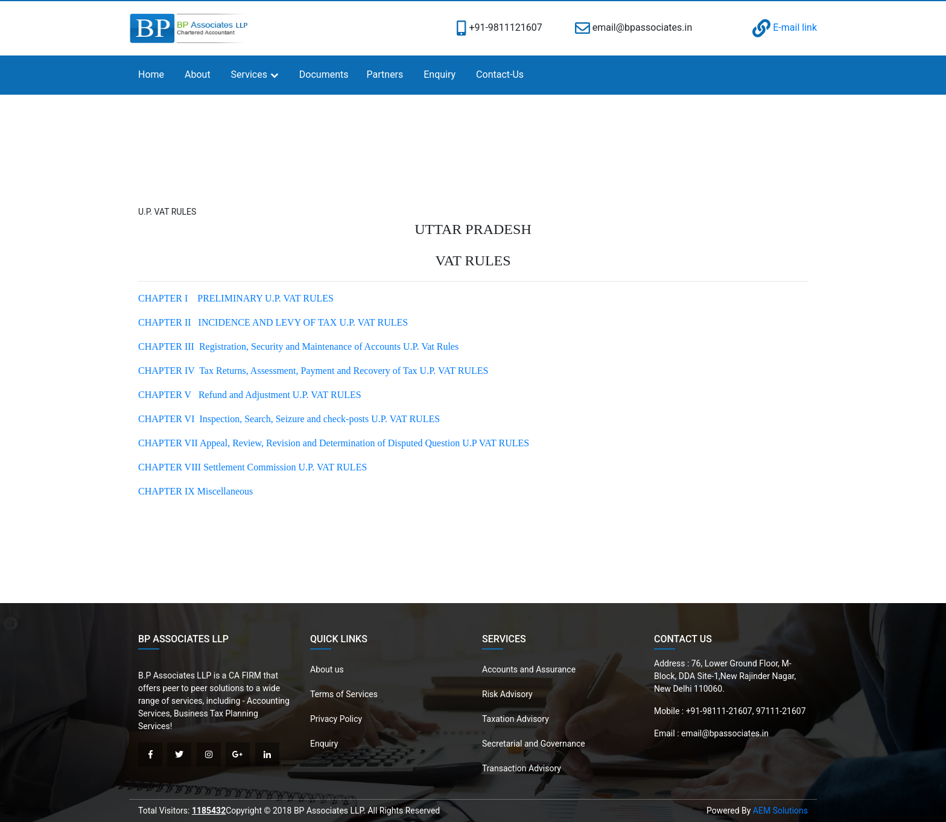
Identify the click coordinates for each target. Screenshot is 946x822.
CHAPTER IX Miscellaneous (195, 491)
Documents (324, 74)
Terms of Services (344, 694)
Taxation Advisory (515, 719)
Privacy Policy (336, 719)
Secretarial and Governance (533, 743)
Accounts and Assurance (529, 669)
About (198, 74)
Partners (385, 74)
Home (151, 74)
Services (249, 74)
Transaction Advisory (521, 768)
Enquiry (440, 74)
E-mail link (784, 27)
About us (327, 669)
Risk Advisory (507, 694)
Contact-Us (500, 74)
